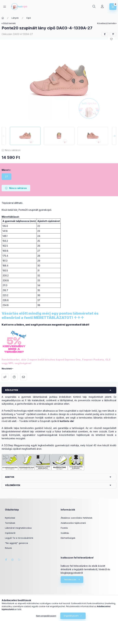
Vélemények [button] (12, 485)
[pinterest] (113, 34)
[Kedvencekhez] (111, 39)
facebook (6, 559)
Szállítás (65, 533)
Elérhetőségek (68, 538)
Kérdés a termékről (14, 377)
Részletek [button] (11, 390)
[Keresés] (94, 6)
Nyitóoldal (10, 517)
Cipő (28, 18)
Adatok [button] (9, 477)
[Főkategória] (3, 17)
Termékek (10, 523)
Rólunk (8, 548)
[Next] (114, 136)
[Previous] (4, 136)
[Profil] (102, 6)
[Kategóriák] (5, 7)
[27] (6, 176)
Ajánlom (23, 377)
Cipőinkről (10, 533)
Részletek (7, 368)
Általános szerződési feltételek (76, 517)
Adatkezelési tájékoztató (73, 523)
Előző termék (9, 23)
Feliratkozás (70, 579)
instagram (12, 559)
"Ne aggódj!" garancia (16, 543)
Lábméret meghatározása (18, 528)
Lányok (15, 18)
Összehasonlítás (5, 377)
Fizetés (64, 528)
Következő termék (106, 23)
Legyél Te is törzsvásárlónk (19, 538)
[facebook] (104, 34)
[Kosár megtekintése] (112, 6)
